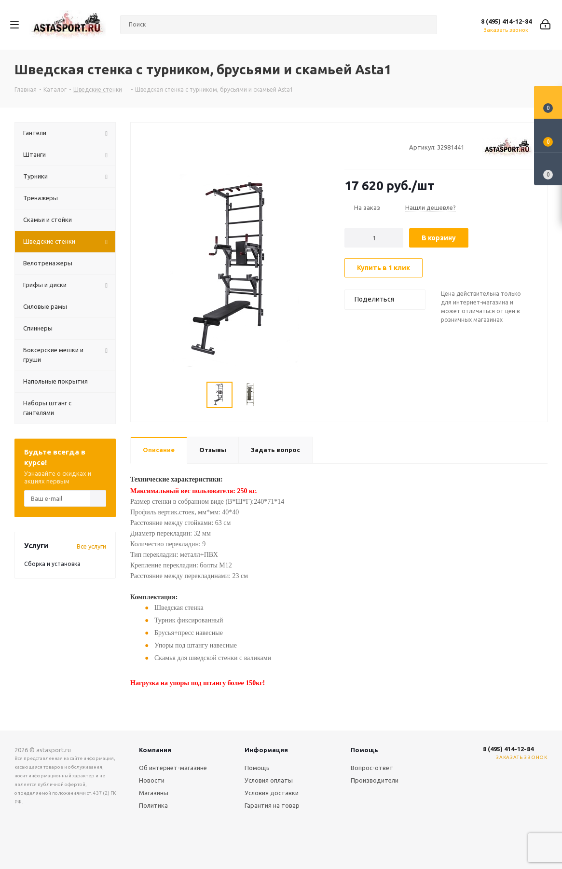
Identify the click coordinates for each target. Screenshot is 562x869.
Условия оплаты (269, 780)
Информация (266, 749)
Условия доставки (272, 792)
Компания (155, 749)
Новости (151, 780)
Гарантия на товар (272, 805)
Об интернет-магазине (173, 767)
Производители (374, 780)
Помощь (257, 767)
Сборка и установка (52, 564)
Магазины (153, 792)
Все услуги (91, 546)
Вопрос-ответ (372, 767)
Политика (153, 805)
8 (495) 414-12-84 (506, 21)
